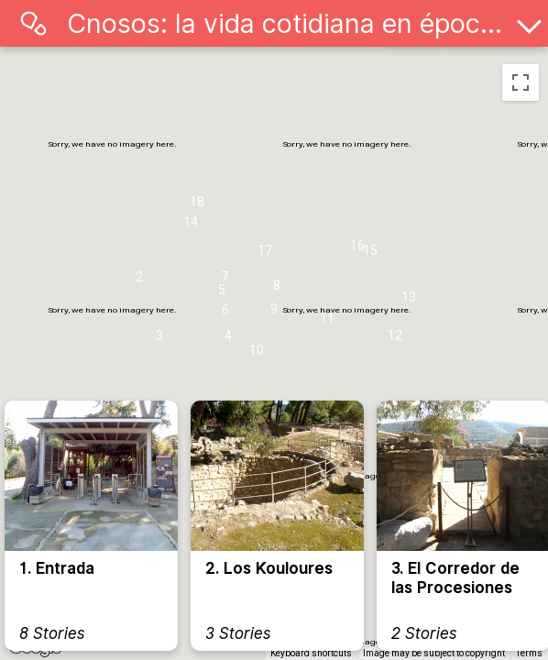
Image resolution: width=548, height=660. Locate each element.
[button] (139, 281)
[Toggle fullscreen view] (520, 82)
